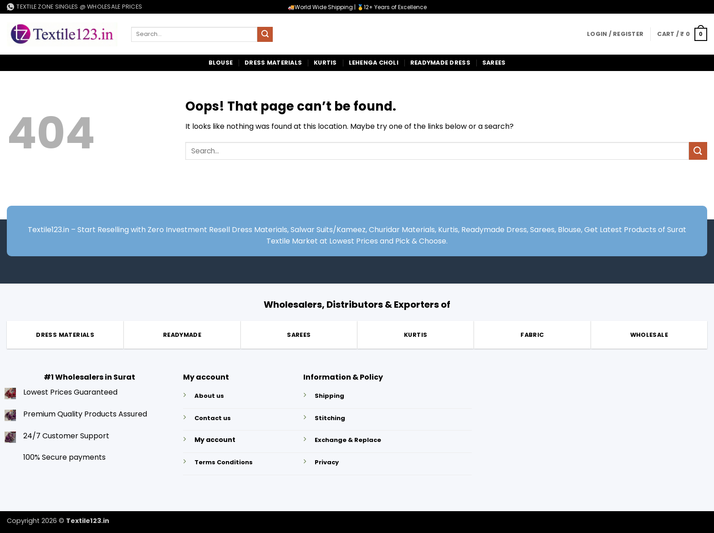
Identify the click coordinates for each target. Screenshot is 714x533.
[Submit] (265, 34)
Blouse (221, 62)
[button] (615, 34)
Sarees (494, 62)
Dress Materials (273, 62)
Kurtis (325, 62)
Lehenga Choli (373, 62)
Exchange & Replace (348, 440)
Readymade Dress (440, 62)
